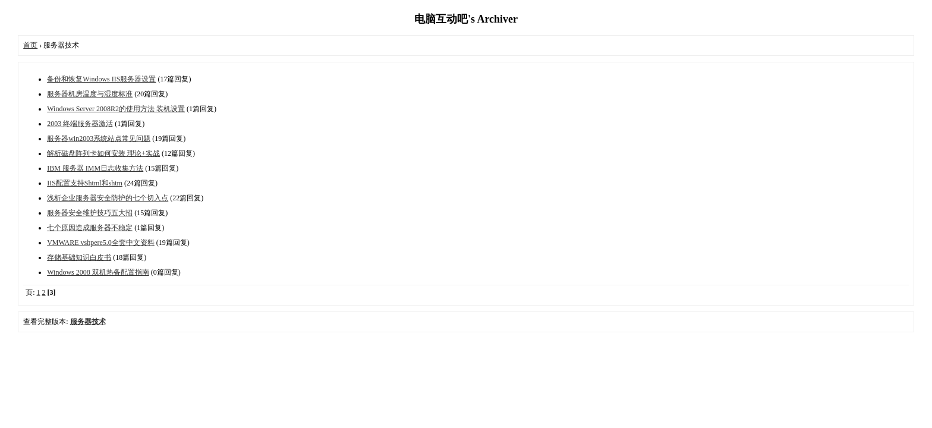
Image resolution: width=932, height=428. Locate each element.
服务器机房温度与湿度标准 (90, 94)
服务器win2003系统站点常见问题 (98, 138)
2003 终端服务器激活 (80, 123)
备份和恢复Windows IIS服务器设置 (101, 79)
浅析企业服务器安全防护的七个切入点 (107, 198)
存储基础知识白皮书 (79, 257)
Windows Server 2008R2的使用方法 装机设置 (116, 109)
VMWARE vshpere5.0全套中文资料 (101, 242)
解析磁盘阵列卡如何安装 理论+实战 (103, 153)
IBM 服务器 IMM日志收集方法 (95, 168)
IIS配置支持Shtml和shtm (84, 183)
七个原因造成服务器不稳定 (90, 228)
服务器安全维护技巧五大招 (90, 213)
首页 (30, 45)
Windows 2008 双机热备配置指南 (98, 272)
